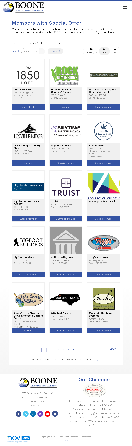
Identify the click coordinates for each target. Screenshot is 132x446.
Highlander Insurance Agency (26, 202)
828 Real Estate (61, 313)
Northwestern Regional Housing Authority (103, 90)
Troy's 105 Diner (98, 257)
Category (91, 51)
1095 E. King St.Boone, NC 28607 (22, 208)
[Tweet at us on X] (26, 414)
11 (89, 349)
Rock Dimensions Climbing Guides (61, 90)
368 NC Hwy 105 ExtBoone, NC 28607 (61, 149)
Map (115, 51)
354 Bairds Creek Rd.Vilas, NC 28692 (61, 261)
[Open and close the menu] (86, 7)
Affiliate (28, 330)
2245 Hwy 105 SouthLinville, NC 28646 (24, 152)
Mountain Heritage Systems (100, 314)
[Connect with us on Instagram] (40, 414)
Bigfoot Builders (24, 257)
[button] (42, 51)
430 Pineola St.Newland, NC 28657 (99, 320)
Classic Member (28, 107)
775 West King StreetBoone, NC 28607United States (24, 95)
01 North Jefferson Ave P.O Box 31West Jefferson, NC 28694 (27, 324)
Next (114, 349)
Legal (66, 440)
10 (84, 349)
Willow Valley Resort (64, 257)
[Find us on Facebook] (18, 414)
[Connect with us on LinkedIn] (33, 414)
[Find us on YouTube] (47, 414)
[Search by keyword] (30, 51)
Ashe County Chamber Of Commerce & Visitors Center (28, 316)
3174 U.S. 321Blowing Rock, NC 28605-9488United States (101, 152)
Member (66, 107)
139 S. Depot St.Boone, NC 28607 (60, 96)
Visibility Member (28, 274)
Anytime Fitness (61, 145)
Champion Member (66, 218)
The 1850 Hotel (23, 89)
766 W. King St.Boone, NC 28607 (60, 317)
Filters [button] (55, 51)
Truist (54, 201)
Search (16, 51)
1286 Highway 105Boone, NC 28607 (98, 261)
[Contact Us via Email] (55, 414)
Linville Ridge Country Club (27, 146)
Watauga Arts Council (102, 201)
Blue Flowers (97, 145)
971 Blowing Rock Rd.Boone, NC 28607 (61, 205)
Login (97, 359)
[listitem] (28, 86)
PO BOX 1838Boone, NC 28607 (22, 261)
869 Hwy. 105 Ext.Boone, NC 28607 (98, 96)
